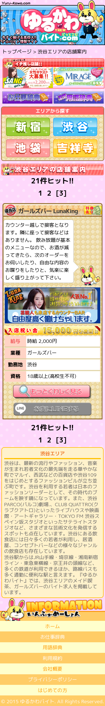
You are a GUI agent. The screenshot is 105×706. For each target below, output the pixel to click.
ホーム (52, 626)
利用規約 (52, 658)
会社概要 (52, 668)
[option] (28, 77)
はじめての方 (52, 690)
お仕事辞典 (52, 636)
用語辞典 (52, 647)
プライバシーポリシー (52, 679)
